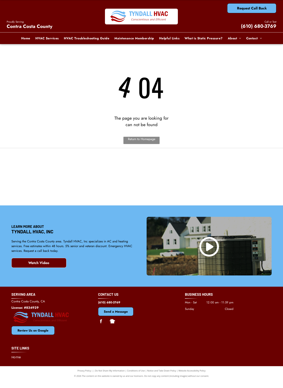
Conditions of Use (136, 378)
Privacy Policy (84, 378)
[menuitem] (26, 38)
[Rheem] (141, 195)
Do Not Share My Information (110, 378)
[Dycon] (228, 165)
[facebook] (101, 329)
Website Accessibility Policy (192, 378)
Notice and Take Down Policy (161, 378)
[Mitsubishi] (141, 165)
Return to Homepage (141, 139)
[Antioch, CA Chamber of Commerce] (228, 195)
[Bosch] (54, 195)
